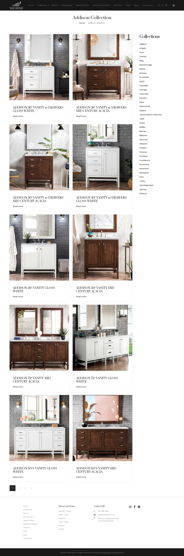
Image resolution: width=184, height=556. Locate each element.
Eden (141, 102)
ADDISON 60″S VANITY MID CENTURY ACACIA (96, 470)
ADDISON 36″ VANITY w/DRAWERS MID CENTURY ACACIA (101, 109)
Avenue (142, 56)
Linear (142, 123)
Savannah (144, 168)
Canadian (143, 85)
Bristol (142, 69)
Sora (141, 177)
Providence (144, 160)
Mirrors (54, 5)
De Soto (143, 98)
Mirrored (143, 139)
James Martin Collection (150, 114)
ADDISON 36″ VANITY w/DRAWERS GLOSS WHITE (38, 109)
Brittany (143, 73)
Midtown (143, 135)
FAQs (128, 5)
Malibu (142, 127)
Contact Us (147, 5)
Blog (136, 5)
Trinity (142, 181)
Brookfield (144, 77)
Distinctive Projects (101, 5)
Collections (42, 5)
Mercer (142, 131)
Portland (143, 156)
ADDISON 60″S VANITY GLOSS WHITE (35, 470)
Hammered (144, 106)
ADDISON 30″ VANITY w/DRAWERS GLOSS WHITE (101, 199)
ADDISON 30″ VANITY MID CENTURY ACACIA (95, 289)
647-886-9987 (103, 511)
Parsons (143, 152)
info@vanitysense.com (106, 515)
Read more (18, 116)
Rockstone (144, 164)
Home (30, 5)
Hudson (142, 110)
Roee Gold (106, 553)
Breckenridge (145, 65)
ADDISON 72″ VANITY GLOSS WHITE (97, 380)
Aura (141, 52)
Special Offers (82, 5)
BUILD (142, 81)
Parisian (143, 148)
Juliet (141, 118)
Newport (143, 143)
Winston (143, 193)
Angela (142, 48)
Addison (143, 44)
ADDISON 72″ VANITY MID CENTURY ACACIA (32, 380)
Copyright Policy (117, 553)
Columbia (143, 94)
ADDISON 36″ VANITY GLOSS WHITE (34, 289)
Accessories (66, 5)
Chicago (143, 89)
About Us (118, 5)
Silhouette (144, 172)
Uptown (143, 189)
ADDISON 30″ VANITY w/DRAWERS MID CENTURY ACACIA (38, 199)
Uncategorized (146, 185)
